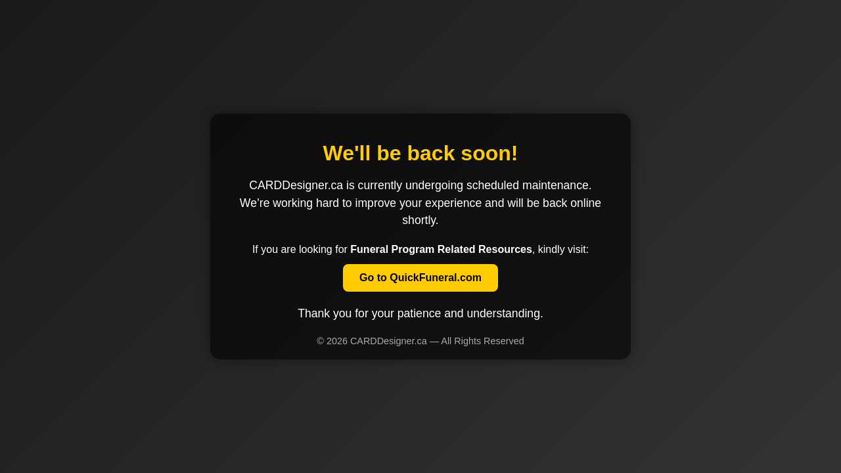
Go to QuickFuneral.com (420, 277)
